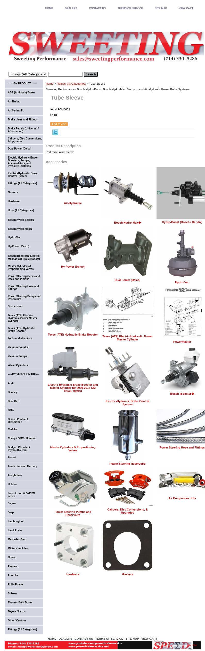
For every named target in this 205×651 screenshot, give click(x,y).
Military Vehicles (18, 548)
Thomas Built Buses (20, 602)
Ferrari (12, 457)
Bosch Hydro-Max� (127, 222)
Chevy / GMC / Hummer (22, 438)
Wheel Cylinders (18, 365)
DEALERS (71, 8)
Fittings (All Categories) (71, 83)
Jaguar (12, 503)
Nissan (12, 557)
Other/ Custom (17, 620)
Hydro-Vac (182, 282)
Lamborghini (16, 521)
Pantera (13, 566)
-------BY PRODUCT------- (22, 83)
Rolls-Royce (15, 584)
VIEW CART (186, 8)
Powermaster (182, 341)
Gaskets (127, 574)
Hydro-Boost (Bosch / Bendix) (182, 222)
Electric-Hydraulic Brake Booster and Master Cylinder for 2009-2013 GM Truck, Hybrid (73, 387)
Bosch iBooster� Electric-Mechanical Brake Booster (24, 257)
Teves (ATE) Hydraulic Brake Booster (73, 334)
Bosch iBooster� (182, 393)
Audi (11, 383)
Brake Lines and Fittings (23, 119)
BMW (11, 410)
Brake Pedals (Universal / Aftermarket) (23, 130)
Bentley (12, 392)
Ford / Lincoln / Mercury (22, 466)
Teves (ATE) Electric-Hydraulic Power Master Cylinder (127, 338)
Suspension (15, 306)
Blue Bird (13, 401)
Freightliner (15, 475)
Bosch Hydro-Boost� (21, 219)
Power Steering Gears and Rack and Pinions (24, 277)
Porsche (13, 575)
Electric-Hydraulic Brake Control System (127, 403)
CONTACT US (97, 8)
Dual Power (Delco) (127, 279)
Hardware (72, 574)
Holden (12, 484)
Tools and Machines (20, 338)
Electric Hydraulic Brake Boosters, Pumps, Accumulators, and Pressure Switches (23, 162)
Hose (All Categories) (21, 210)
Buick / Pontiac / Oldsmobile (18, 421)
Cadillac (13, 429)
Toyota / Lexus (17, 611)
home (49, 8)
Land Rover (15, 530)
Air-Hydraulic (73, 203)
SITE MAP (161, 8)
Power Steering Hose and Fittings (182, 447)
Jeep (11, 512)
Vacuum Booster (18, 347)
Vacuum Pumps (17, 356)
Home (49, 83)
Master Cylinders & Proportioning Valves (72, 449)
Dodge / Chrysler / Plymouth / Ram (19, 449)
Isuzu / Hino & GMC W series (21, 495)
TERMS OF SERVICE (130, 8)
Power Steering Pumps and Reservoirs (72, 513)
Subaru (12, 593)
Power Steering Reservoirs (127, 463)
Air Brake (13, 101)
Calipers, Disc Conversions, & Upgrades (127, 511)
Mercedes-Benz (17, 539)
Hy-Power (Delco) (73, 266)
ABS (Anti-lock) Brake (21, 92)
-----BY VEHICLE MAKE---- (23, 374)
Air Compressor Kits (182, 498)
